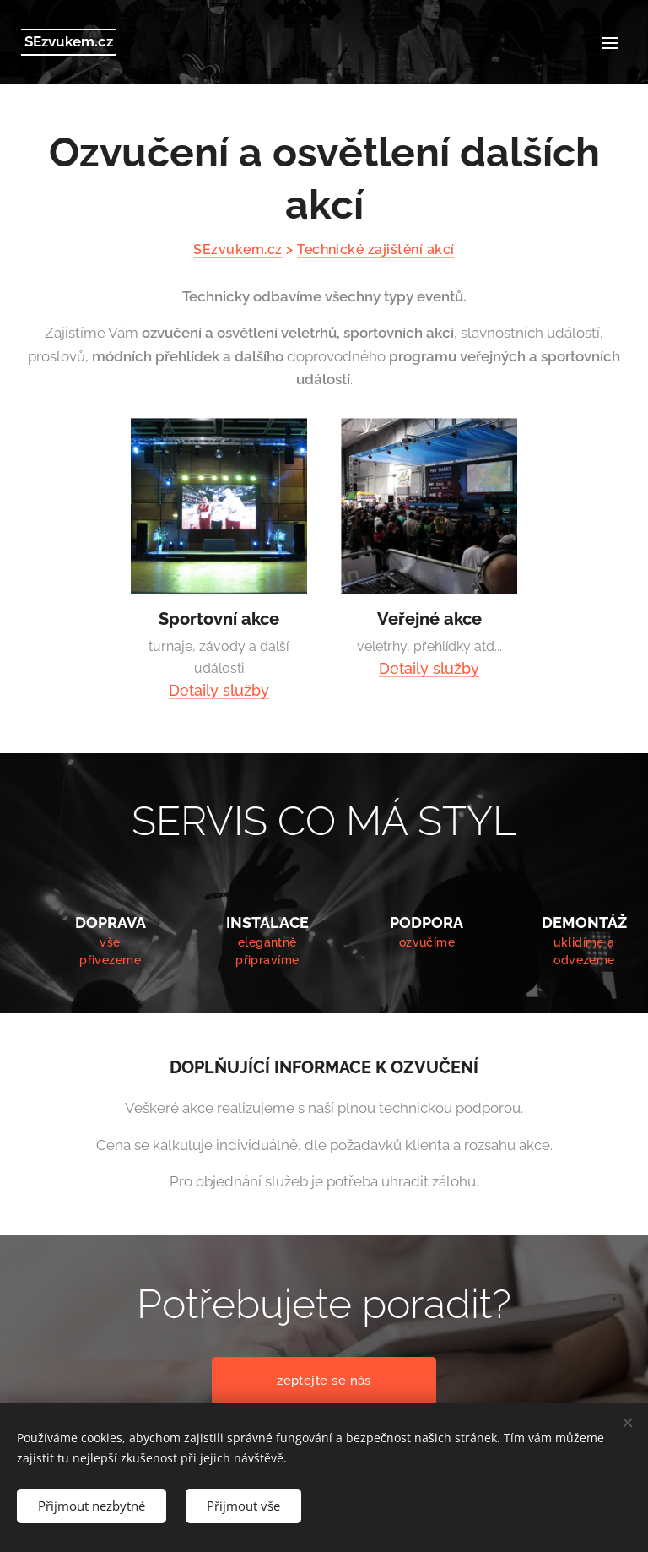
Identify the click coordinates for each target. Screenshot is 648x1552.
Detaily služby (219, 690)
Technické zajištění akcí (376, 249)
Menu (610, 43)
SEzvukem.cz (237, 249)
